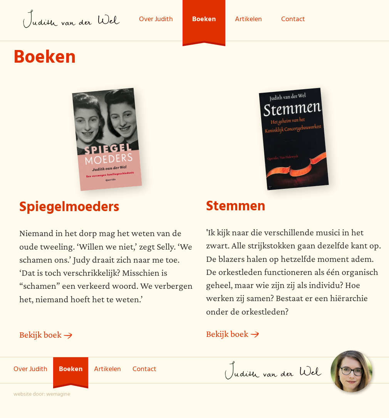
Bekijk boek (40, 334)
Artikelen (248, 20)
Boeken (204, 20)
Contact (293, 20)
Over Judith (156, 20)
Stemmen (235, 208)
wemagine (58, 395)
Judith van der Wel (71, 19)
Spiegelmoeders (69, 209)
